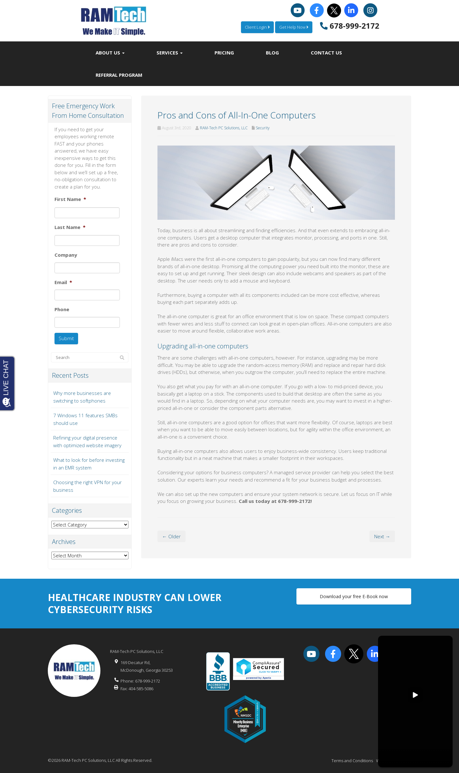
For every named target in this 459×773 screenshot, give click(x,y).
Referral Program (119, 75)
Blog (272, 52)
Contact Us (326, 52)
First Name (70, 199)
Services (170, 52)
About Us (110, 52)
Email (63, 282)
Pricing (224, 52)
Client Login (256, 27)
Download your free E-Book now (354, 596)
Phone (62, 309)
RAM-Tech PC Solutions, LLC (224, 128)
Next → (382, 536)
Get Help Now (293, 27)
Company (66, 255)
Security (263, 128)
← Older (171, 536)
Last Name (70, 227)
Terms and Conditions (352, 760)
